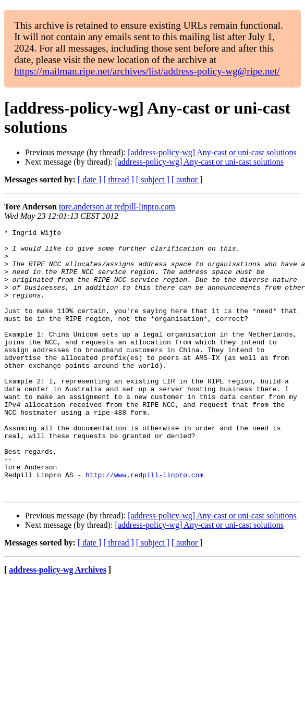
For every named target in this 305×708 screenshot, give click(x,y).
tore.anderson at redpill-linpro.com (117, 206)
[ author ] (187, 179)
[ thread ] (118, 179)
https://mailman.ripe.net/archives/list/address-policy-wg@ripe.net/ (147, 71)
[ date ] (89, 179)
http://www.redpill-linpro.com (144, 524)
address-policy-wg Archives (57, 622)
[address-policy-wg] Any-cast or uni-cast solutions (212, 152)
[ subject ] (152, 179)
